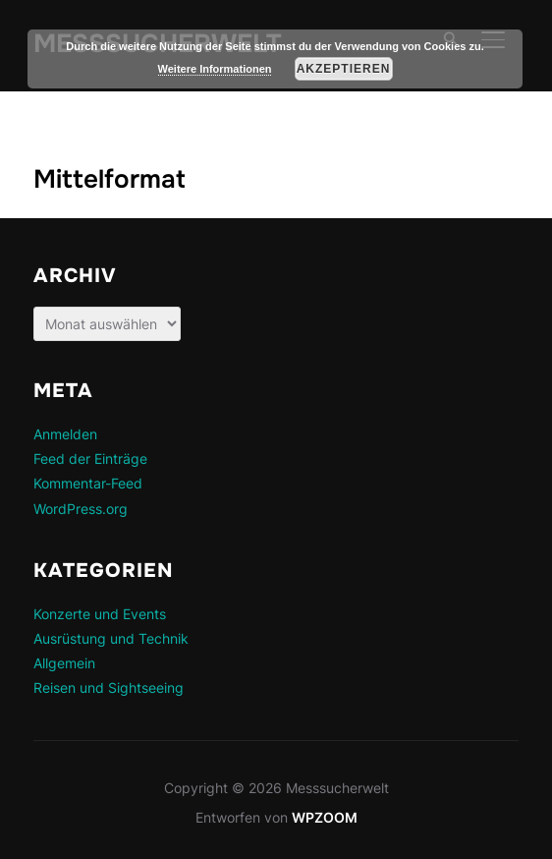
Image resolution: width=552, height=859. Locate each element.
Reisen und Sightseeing (108, 687)
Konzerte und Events (99, 613)
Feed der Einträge (90, 458)
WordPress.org (80, 508)
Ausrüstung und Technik (111, 638)
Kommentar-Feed (87, 483)
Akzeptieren (344, 69)
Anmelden (65, 434)
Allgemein (64, 663)
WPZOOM (325, 817)
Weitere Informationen (215, 69)
